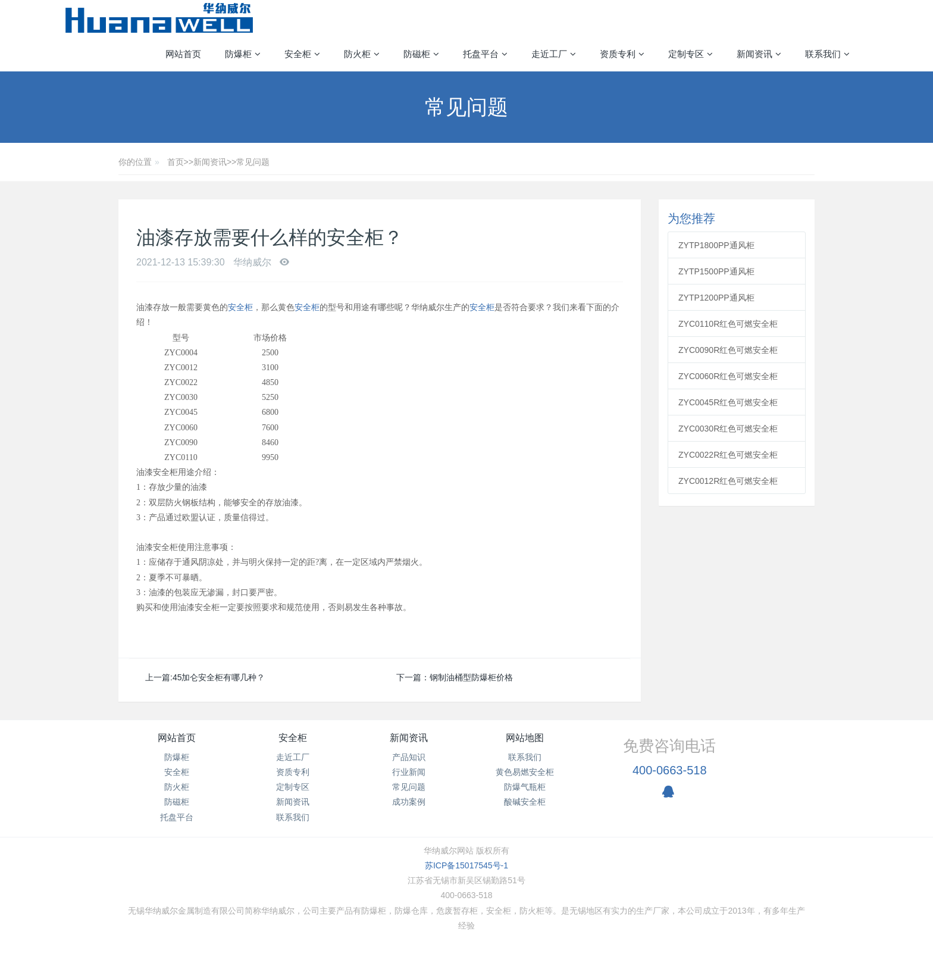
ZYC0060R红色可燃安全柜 (728, 376)
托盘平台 (176, 817)
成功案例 (408, 801)
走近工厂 (292, 757)
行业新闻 (408, 772)
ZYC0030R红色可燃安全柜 (728, 428)
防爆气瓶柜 (525, 787)
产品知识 (408, 757)
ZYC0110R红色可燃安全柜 (728, 324)
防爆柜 (176, 757)
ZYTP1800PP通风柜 (716, 245)
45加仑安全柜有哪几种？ (219, 677)
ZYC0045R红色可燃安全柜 (728, 402)
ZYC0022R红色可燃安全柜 (728, 454)
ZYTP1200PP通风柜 (716, 297)
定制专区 (292, 787)
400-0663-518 (670, 770)
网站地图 (525, 738)
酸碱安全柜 (525, 801)
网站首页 (183, 54)
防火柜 (176, 787)
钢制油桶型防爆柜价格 (471, 677)
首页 (175, 162)
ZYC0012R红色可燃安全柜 (728, 481)
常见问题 (253, 162)
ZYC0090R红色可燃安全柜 (728, 350)
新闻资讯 (210, 162)
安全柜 (240, 307)
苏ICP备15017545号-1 (466, 865)
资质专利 (292, 772)
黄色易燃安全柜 (525, 772)
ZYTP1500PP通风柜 (716, 271)
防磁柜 (176, 801)
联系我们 (292, 817)
